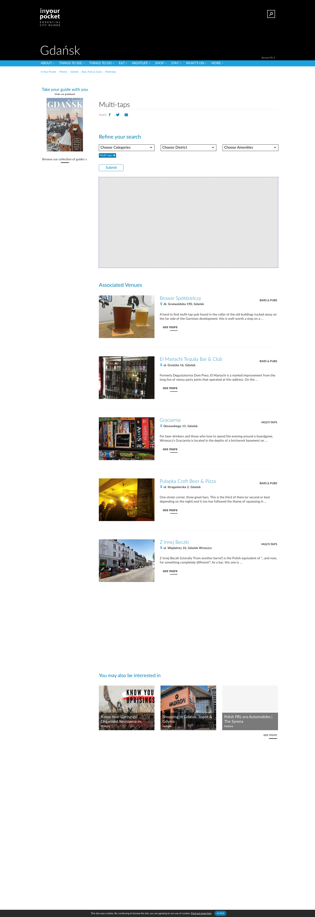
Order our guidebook (65, 94)
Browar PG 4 (268, 58)
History (105, 726)
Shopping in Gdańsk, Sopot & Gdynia (187, 719)
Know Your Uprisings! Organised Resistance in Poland (121, 719)
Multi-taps (269, 422)
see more (170, 327)
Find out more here (201, 913)
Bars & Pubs (268, 300)
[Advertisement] (188, 86)
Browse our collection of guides (63, 159)
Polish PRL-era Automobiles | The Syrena (248, 719)
